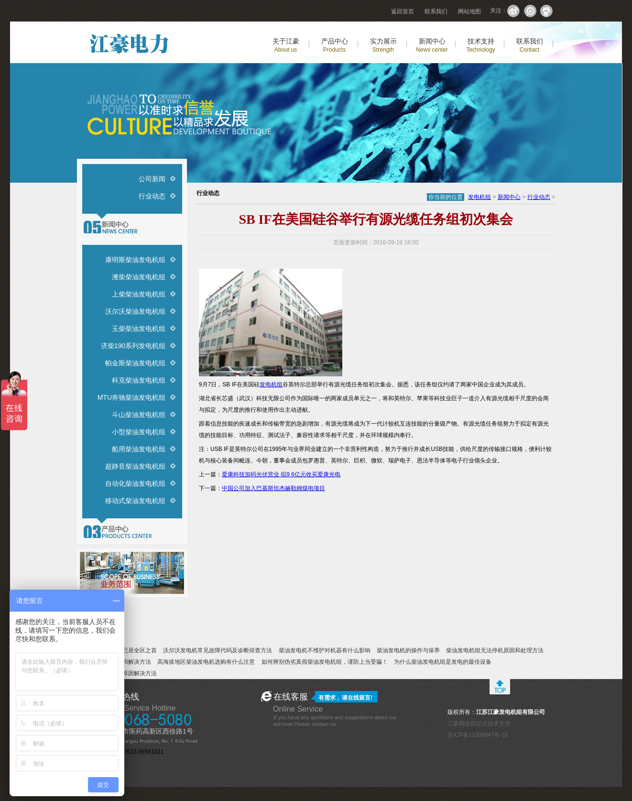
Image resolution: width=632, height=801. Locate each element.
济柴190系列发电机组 (133, 346)
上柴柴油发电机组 (138, 294)
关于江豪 (285, 45)
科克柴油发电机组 (138, 380)
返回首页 (402, 11)
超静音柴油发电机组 (135, 466)
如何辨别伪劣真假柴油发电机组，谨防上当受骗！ (325, 661)
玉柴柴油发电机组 (138, 328)
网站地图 (469, 11)
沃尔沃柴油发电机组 (135, 311)
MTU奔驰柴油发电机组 (131, 397)
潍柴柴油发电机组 (138, 277)
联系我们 (436, 11)
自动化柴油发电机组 (135, 483)
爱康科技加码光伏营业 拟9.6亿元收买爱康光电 (281, 474)
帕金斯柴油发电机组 (135, 363)
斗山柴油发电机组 (138, 414)
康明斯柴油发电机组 (135, 259)
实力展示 (383, 45)
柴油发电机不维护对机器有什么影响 (324, 650)
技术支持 (480, 45)
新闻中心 (432, 45)
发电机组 (479, 197)
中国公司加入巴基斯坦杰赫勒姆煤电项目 (273, 488)
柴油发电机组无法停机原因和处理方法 (495, 650)
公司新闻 (152, 179)
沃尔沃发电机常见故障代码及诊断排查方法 (217, 650)
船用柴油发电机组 (138, 449)
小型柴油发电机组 (138, 432)
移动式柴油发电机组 (135, 501)
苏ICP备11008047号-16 (477, 735)
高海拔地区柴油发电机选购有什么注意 (206, 661)
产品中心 (334, 45)
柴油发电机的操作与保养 (408, 650)
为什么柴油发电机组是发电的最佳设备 (442, 661)
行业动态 (152, 196)
